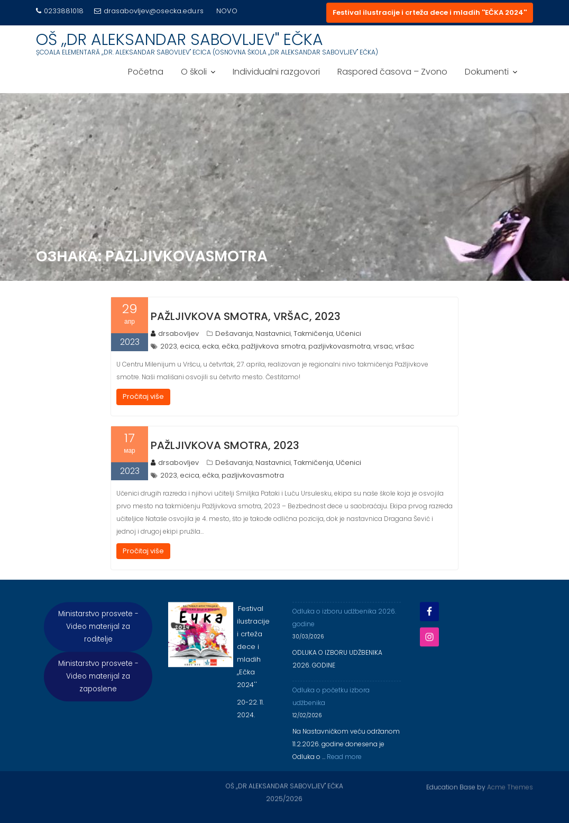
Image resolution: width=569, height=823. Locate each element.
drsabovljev (175, 333)
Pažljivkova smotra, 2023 (225, 445)
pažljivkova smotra (273, 346)
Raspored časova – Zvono (392, 72)
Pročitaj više (143, 396)
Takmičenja (313, 333)
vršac (404, 346)
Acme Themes (510, 786)
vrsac (382, 346)
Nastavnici (273, 333)
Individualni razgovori (276, 72)
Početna (145, 72)
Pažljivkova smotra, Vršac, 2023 (246, 316)
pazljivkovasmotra (339, 346)
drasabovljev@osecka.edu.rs (149, 11)
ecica (189, 346)
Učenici (348, 333)
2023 (168, 346)
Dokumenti (487, 72)
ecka (210, 346)
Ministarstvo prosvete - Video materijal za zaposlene (98, 684)
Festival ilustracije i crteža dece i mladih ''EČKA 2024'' (430, 12)
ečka (230, 346)
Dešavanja (234, 333)
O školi (194, 72)
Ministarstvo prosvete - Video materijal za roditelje (98, 634)
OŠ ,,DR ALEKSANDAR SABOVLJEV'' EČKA (179, 40)
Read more (344, 764)
